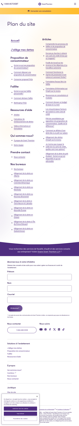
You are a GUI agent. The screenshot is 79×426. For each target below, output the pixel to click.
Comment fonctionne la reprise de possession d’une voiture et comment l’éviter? (56, 74)
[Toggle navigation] (75, 4)
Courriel (11, 294)
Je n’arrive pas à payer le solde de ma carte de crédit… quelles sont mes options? (56, 146)
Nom (9, 283)
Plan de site (11, 392)
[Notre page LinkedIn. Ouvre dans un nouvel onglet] (58, 329)
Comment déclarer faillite (23, 98)
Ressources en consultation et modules (57, 96)
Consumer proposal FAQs (23, 79)
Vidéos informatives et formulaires (22, 127)
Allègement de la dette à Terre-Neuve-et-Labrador (23, 202)
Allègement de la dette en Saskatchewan (23, 230)
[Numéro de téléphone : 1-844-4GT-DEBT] (10, 4)
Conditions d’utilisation (64, 409)
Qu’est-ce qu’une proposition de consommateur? (24, 66)
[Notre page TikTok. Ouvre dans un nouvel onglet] (63, 329)
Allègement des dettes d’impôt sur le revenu (54, 138)
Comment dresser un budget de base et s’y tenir (56, 103)
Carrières (11, 373)
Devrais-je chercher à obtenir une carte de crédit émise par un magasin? (56, 55)
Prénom (10, 272)
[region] (20, 409)
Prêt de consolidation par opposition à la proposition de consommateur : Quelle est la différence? (56, 122)
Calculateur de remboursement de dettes (23, 120)
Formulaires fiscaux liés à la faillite (56, 83)
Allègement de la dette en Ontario (23, 216)
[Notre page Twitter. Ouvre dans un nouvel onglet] (54, 329)
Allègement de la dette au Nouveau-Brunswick (23, 195)
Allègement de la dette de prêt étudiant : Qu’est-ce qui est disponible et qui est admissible (57, 157)
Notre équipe (18, 145)
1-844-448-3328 (22, 330)
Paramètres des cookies (20, 418)
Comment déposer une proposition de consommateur (25, 73)
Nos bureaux (18, 169)
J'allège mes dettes (22, 50)
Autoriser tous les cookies (20, 408)
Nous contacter (19, 157)
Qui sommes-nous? (14, 370)
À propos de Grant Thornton (24, 140)
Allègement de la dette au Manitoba (23, 188)
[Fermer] (37, 396)
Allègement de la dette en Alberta (23, 174)
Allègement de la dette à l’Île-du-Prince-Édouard (24, 223)
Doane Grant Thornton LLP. (50, 251)
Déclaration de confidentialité (47, 409)
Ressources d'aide (14, 357)
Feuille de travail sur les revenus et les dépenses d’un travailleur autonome (56, 65)
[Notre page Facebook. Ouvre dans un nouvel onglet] (49, 329)
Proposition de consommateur (18, 351)
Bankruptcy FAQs (20, 103)
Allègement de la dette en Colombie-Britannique (23, 181)
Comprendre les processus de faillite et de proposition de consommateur (57, 46)
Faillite (9, 354)
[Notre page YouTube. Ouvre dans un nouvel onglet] (41, 329)
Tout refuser (20, 413)
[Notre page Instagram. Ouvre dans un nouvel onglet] (45, 329)
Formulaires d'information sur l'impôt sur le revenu (56, 89)
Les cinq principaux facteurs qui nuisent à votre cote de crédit (56, 111)
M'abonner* (14, 308)
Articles (16, 115)
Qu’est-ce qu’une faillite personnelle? (22, 92)
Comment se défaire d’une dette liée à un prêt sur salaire (57, 131)
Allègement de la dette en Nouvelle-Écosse (23, 209)
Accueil (15, 40)
